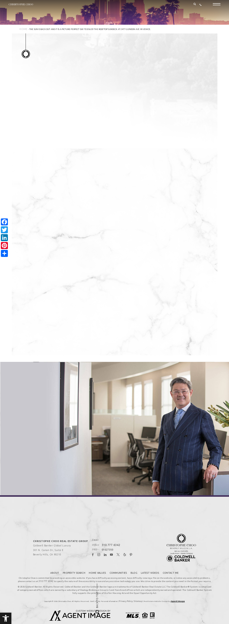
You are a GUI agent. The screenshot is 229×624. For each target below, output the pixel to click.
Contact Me (169, 566)
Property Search (75, 566)
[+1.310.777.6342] (200, 7)
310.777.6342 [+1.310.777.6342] (114, 538)
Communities (118, 566)
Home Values (98, 566)
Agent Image (175, 593)
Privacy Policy (127, 593)
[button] (5, 618)
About (56, 566)
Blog (133, 566)
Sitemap (137, 593)
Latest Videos (149, 566)
